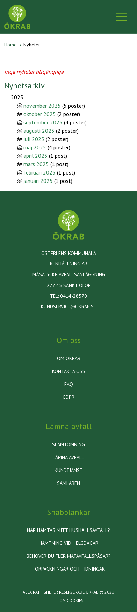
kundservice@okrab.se (68, 306)
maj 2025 (34, 147)
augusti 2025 (39, 130)
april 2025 (35, 155)
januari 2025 (38, 180)
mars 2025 (36, 164)
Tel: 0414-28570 (68, 296)
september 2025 (43, 122)
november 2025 (42, 105)
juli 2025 (33, 138)
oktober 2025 (39, 113)
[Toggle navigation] (121, 16)
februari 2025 (39, 172)
